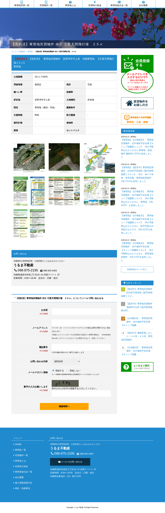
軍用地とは (70, 3)
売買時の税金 (95, 3)
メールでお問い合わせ (70, 462)
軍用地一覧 (20, 450)
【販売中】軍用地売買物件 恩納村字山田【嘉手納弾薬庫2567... (138, 307)
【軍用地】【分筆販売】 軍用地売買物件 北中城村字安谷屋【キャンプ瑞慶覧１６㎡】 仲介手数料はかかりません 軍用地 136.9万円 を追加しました (137, 198)
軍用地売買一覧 (22, 3)
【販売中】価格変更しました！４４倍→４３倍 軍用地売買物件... (136, 336)
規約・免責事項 (22, 488)
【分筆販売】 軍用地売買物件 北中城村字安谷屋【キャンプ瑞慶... (136, 321)
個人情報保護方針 (23, 483)
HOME (18, 444)
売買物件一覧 (46, 3)
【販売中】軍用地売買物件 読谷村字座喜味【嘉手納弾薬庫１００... (138, 292)
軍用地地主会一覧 (119, 3)
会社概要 (143, 3)
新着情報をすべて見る (136, 269)
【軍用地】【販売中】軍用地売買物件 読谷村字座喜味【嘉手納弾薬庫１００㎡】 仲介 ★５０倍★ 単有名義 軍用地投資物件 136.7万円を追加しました (137, 174)
